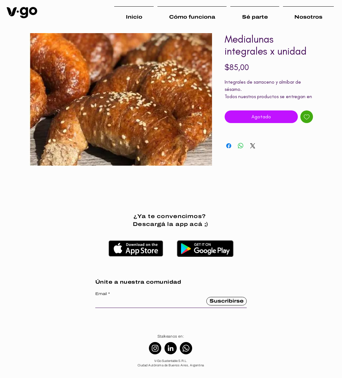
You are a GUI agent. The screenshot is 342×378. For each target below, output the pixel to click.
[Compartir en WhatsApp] (241, 146)
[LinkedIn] (170, 348)
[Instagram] (155, 348)
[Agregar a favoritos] (306, 116)
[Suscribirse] (226, 301)
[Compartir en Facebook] (229, 146)
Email (101, 294)
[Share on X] (252, 146)
